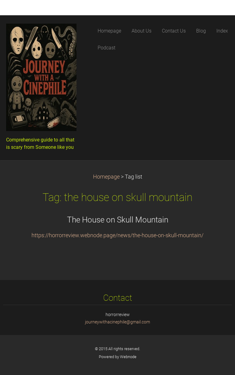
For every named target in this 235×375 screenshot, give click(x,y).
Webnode (128, 356)
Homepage (106, 177)
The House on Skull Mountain (117, 219)
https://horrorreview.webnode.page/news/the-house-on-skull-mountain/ (117, 235)
